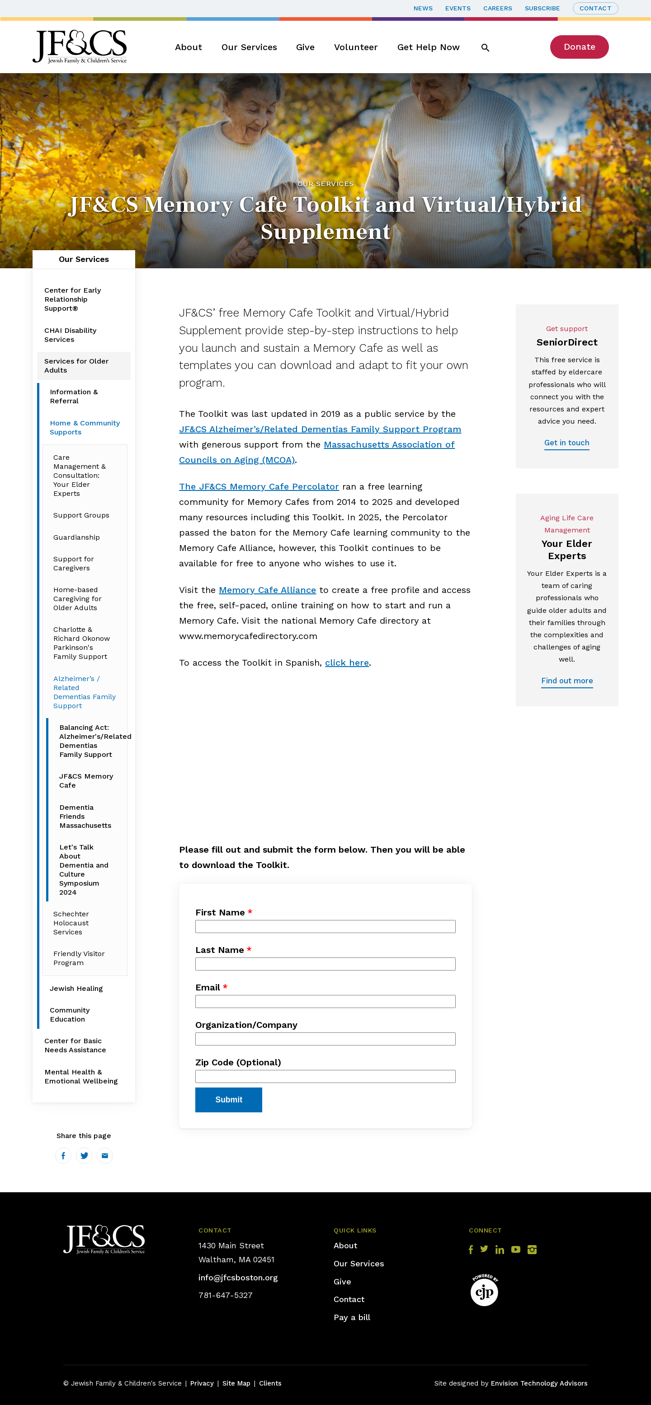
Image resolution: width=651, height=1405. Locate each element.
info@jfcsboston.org (238, 1277)
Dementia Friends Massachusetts (85, 816)
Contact (596, 8)
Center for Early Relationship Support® (72, 299)
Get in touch (567, 442)
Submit (228, 1099)
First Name (220, 912)
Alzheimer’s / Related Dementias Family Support (84, 692)
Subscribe (542, 8)
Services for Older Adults (76, 365)
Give (305, 47)
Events (458, 8)
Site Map (236, 1383)
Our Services (249, 47)
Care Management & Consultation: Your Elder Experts (79, 475)
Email (207, 987)
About (188, 47)
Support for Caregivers (73, 563)
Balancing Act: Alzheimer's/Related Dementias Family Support (90, 741)
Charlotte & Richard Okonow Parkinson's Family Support (81, 643)
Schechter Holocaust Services (71, 923)
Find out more (567, 680)
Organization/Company (246, 1024)
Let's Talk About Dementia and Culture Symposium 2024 (83, 869)
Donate (579, 46)
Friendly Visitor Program (79, 958)
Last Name (219, 949)
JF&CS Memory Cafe (86, 780)
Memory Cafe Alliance (267, 589)
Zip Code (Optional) (238, 1062)
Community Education (70, 1014)
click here (347, 662)
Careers (497, 8)
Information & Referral (74, 396)
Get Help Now (428, 47)
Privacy (202, 1383)
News (423, 8)
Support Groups (81, 515)
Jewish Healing (76, 988)
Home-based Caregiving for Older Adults (77, 598)
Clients (270, 1383)
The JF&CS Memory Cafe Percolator (259, 486)
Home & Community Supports (85, 427)
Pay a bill (352, 1317)
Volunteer (356, 47)
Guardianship (76, 537)
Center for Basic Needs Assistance (75, 1045)
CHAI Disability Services (70, 335)
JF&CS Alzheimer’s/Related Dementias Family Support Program (320, 429)
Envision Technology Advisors (539, 1383)
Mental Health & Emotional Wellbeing (81, 1076)
